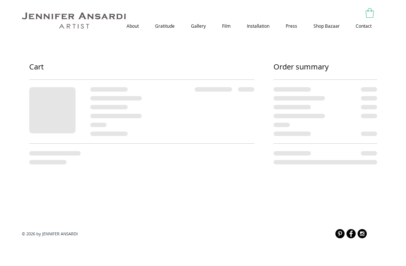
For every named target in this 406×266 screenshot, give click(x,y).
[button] (370, 13)
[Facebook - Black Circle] (351, 233)
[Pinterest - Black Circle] (340, 233)
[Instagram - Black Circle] (362, 233)
